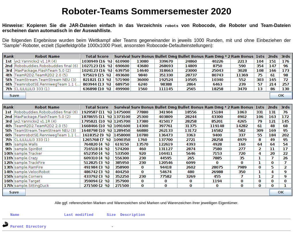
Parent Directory (28, 226)
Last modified (78, 214)
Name (14, 214)
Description (132, 214)
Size (111, 214)
